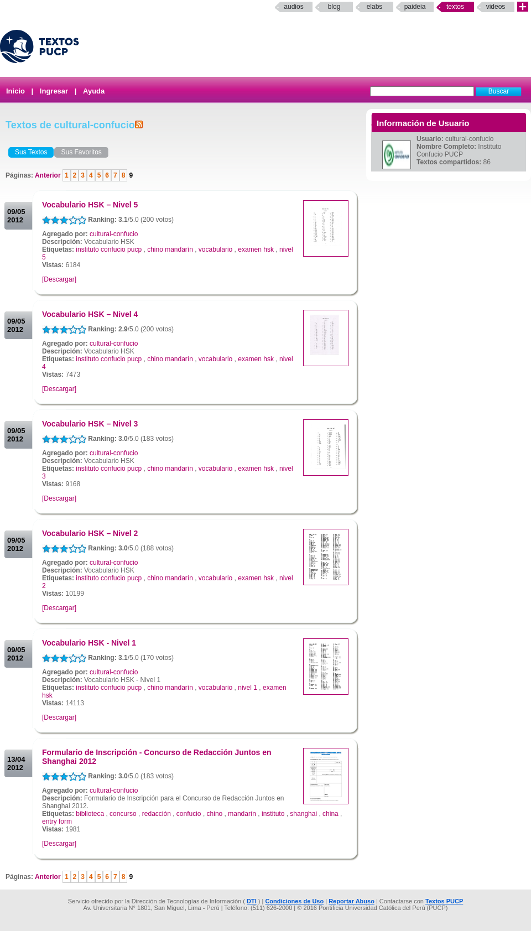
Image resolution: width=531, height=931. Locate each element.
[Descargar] (59, 279)
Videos (496, 7)
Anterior (49, 175)
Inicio (15, 91)
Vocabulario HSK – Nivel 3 (90, 423)
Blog (334, 7)
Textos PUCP (444, 901)
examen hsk (256, 249)
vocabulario (215, 249)
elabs (375, 7)
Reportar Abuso (351, 901)
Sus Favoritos (81, 152)
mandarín (242, 814)
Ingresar (54, 91)
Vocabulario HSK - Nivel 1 (89, 642)
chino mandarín (170, 249)
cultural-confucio (114, 234)
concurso (123, 814)
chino (215, 814)
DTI (252, 901)
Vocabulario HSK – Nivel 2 (90, 533)
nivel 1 (247, 687)
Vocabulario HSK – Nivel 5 (90, 204)
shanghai (303, 814)
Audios (293, 7)
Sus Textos (31, 152)
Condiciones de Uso (294, 901)
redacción (156, 814)
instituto (273, 814)
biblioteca (90, 814)
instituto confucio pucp (109, 249)
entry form (57, 821)
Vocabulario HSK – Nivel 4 (90, 314)
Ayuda (94, 91)
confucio (188, 814)
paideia (415, 7)
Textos (455, 7)
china (330, 814)
